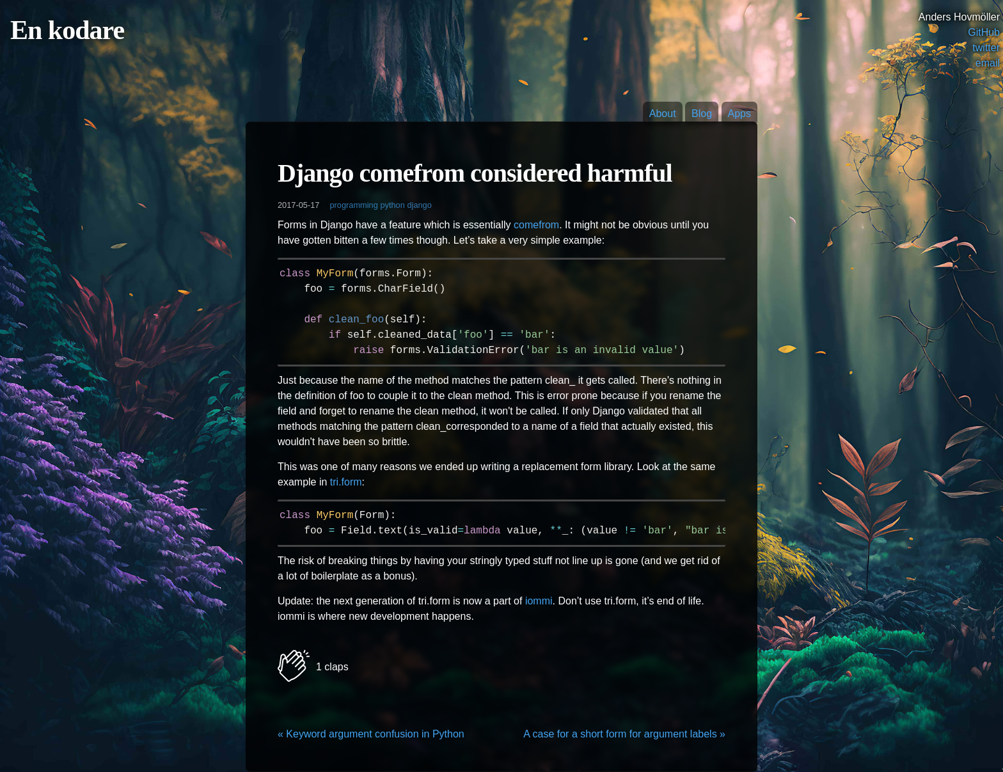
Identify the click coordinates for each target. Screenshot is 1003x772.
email (987, 63)
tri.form (346, 482)
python (392, 205)
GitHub (984, 32)
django (419, 205)
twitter (986, 47)
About (662, 113)
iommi (539, 600)
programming (353, 205)
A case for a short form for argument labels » (624, 734)
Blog (701, 113)
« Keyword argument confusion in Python (371, 734)
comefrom (536, 224)
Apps (739, 113)
